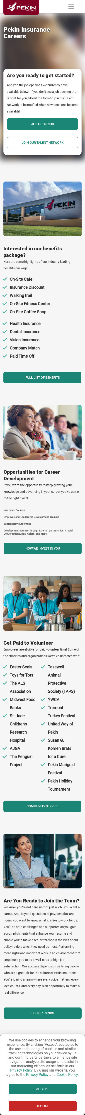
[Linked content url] (21, 17)
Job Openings (42, 124)
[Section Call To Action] (42, 282)
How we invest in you (42, 548)
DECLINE (42, 1106)
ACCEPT (42, 1089)
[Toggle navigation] (71, 6)
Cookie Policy (67, 1074)
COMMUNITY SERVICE (42, 806)
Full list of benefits (42, 377)
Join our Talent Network (42, 142)
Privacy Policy (21, 1070)
